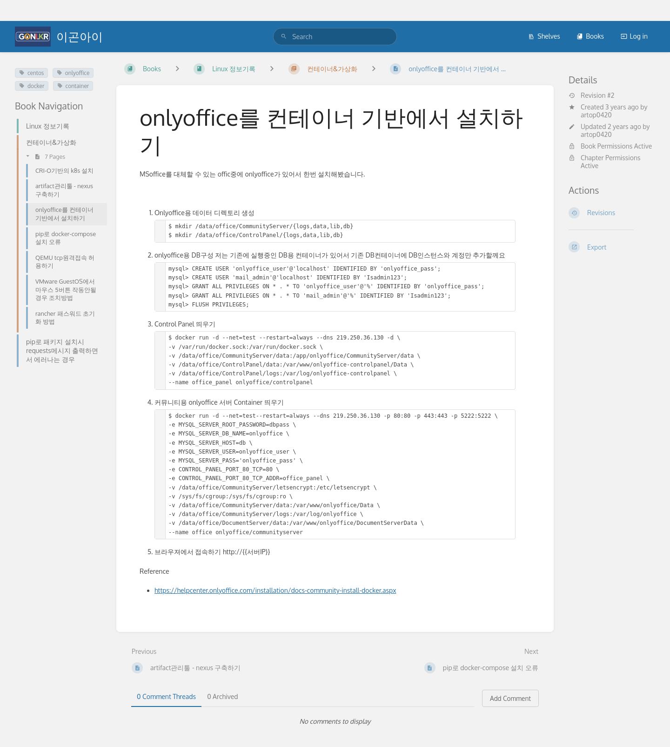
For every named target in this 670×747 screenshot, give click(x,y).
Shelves (544, 36)
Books (590, 36)
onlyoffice (73, 72)
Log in (634, 36)
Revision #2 (591, 95)
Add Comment (510, 698)
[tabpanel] (335, 721)
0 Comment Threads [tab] (166, 696)
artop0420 (596, 115)
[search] (335, 36)
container (73, 85)
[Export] (612, 247)
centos (31, 72)
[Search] (284, 37)
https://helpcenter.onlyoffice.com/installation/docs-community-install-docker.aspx (275, 590)
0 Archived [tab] (222, 696)
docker (31, 85)
